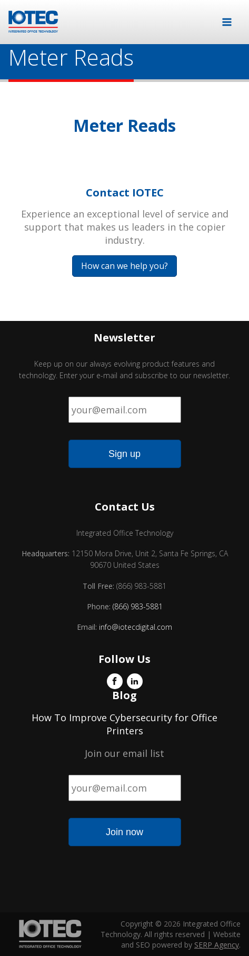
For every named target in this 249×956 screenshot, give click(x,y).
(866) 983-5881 (138, 606)
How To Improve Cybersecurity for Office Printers (124, 724)
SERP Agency (216, 945)
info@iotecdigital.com (134, 627)
